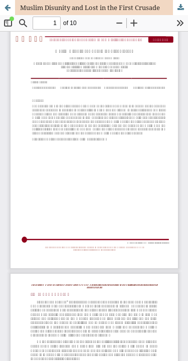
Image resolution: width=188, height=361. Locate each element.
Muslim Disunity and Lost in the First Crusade (90, 7)
